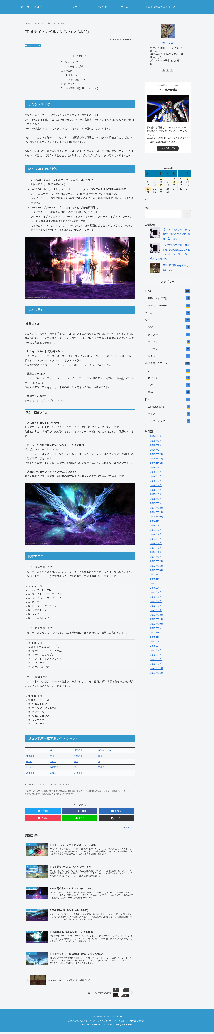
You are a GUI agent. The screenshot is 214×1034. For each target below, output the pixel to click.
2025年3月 (156, 494)
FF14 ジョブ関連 (32, 45)
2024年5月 (156, 539)
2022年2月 (156, 659)
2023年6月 (156, 588)
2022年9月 (156, 628)
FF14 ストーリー (169, 306)
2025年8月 (156, 472)
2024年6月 (156, 534)
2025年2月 (156, 499)
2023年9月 (156, 574)
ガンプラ (169, 378)
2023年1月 (156, 610)
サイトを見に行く (167, 148)
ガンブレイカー (105, 751)
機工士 (77, 768)
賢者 (100, 756)
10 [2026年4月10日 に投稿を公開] (174, 182)
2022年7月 (156, 637)
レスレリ (169, 356)
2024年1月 (156, 557)
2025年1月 (156, 503)
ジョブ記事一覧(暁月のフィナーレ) (81, 89)
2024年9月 (156, 521)
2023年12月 (156, 561)
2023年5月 (156, 592)
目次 (75, 56)
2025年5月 (156, 485)
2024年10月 (156, 516)
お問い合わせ (118, 1018)
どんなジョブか (71, 62)
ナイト (29, 751)
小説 (169, 385)
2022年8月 (156, 632)
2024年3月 (156, 548)
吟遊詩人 (54, 768)
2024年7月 (156, 530)
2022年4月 (156, 650)
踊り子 (101, 768)
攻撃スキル (73, 75)
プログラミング (169, 421)
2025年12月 (156, 454)
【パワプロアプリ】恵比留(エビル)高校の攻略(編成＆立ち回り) (176, 234)
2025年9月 (156, 467)
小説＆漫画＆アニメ (167, 363)
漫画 (169, 392)
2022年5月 (156, 646)
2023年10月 (156, 570)
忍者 (76, 762)
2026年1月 (156, 449)
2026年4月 (156, 436)
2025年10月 (156, 463)
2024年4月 (156, 543)
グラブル (169, 334)
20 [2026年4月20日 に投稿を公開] (148, 189)
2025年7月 (156, 476)
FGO (169, 327)
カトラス (167, 43)
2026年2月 (156, 445)
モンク (29, 762)
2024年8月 (156, 525)
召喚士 (53, 773)
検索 (147, 208)
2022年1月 (156, 664)
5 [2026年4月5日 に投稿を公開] (187, 178)
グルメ (169, 414)
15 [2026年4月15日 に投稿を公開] (161, 185)
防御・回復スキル (77, 80)
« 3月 (147, 199)
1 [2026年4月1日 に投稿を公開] (161, 178)
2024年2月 (156, 552)
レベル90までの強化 (74, 66)
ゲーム (167, 313)
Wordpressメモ (169, 407)
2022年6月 (156, 641)
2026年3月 (156, 441)
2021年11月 (156, 673)
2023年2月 (156, 606)
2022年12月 (156, 615)
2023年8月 (156, 579)
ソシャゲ (167, 320)
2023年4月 (156, 597)
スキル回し (69, 71)
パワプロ (169, 342)
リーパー (30, 768)
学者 (52, 756)
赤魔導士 (78, 773)
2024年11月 (156, 512)
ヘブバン (169, 349)
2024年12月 (156, 507)
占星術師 (78, 756)
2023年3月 (156, 601)
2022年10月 (156, 623)
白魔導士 (30, 756)
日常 (167, 399)
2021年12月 (156, 668)
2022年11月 (156, 619)
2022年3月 (156, 655)
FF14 (167, 291)
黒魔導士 (30, 773)
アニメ (169, 371)
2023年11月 (156, 565)
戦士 (52, 751)
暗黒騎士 (78, 751)
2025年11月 (156, 458)
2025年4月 (156, 490)
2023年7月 (156, 583)
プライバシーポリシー (99, 1018)
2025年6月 (156, 481)
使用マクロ (69, 84)
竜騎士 (53, 762)
